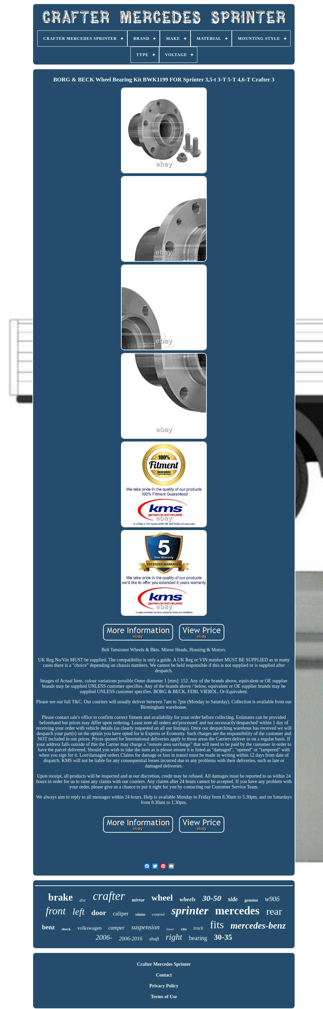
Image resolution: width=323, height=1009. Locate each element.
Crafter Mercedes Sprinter (164, 964)
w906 (272, 899)
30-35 (223, 937)
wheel (162, 898)
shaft (154, 938)
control (158, 914)
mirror (138, 900)
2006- (104, 937)
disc (82, 900)
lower (170, 929)
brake (60, 897)
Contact (164, 975)
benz (48, 927)
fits (217, 924)
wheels (188, 899)
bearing (198, 938)
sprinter (189, 910)
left (78, 911)
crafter (109, 896)
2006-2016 (130, 938)
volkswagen (89, 928)
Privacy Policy (163, 985)
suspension (145, 927)
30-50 (211, 898)
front (56, 911)
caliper (120, 913)
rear (274, 911)
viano (140, 914)
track (198, 928)
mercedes (237, 911)
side (233, 899)
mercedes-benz (257, 925)
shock (66, 929)
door (98, 912)
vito (184, 929)
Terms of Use (164, 996)
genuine (251, 900)
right (174, 936)
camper (116, 928)
